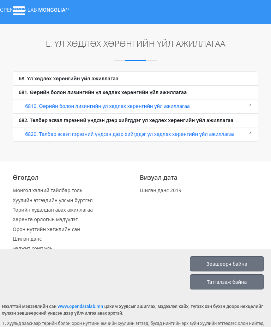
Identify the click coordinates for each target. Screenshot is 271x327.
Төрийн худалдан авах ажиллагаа (53, 209)
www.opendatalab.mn (80, 306)
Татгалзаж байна (227, 282)
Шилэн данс (27, 238)
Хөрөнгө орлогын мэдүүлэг (45, 219)
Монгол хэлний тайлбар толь (48, 190)
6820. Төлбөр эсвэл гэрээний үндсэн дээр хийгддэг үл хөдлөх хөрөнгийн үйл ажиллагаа (135, 133)
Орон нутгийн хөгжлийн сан (46, 229)
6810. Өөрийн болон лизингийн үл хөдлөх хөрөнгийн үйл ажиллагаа (135, 105)
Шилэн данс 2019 (160, 190)
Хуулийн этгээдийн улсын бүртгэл (53, 200)
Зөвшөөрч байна (226, 263)
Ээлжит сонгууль (33, 248)
